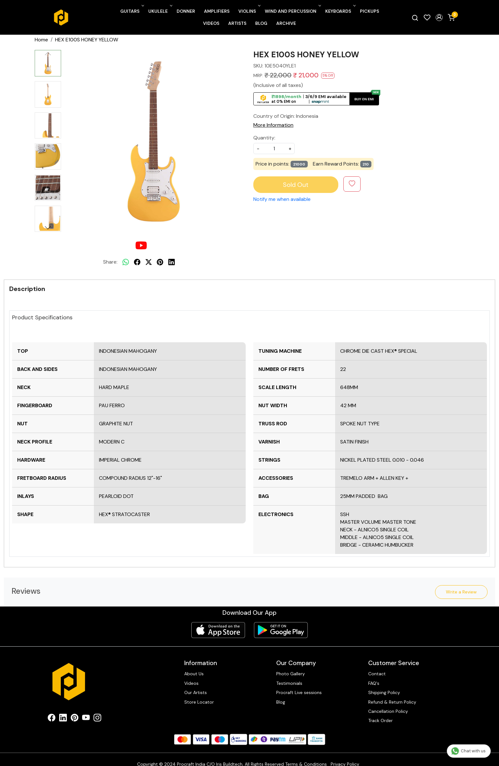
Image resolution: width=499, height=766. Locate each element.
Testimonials (289, 683)
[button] (439, 17)
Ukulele (159, 11)
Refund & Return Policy (392, 702)
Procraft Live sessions (299, 692)
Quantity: (264, 137)
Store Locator (199, 702)
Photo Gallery (290, 674)
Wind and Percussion (292, 11)
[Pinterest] (74, 719)
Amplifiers (216, 11)
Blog (261, 23)
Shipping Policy (384, 692)
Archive (286, 23)
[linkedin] (171, 262)
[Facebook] (51, 719)
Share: (110, 262)
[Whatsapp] (125, 262)
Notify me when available (282, 199)
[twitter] (148, 262)
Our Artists (195, 692)
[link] (415, 17)
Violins (248, 11)
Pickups (369, 11)
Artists (237, 23)
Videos (211, 23)
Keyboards (340, 11)
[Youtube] (86, 719)
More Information (273, 125)
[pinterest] (160, 262)
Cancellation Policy (388, 711)
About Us (194, 674)
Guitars (131, 11)
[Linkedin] (63, 719)
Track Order (380, 720)
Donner (186, 11)
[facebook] (137, 262)
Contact (377, 674)
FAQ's (373, 683)
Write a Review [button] (461, 592)
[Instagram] (97, 719)
